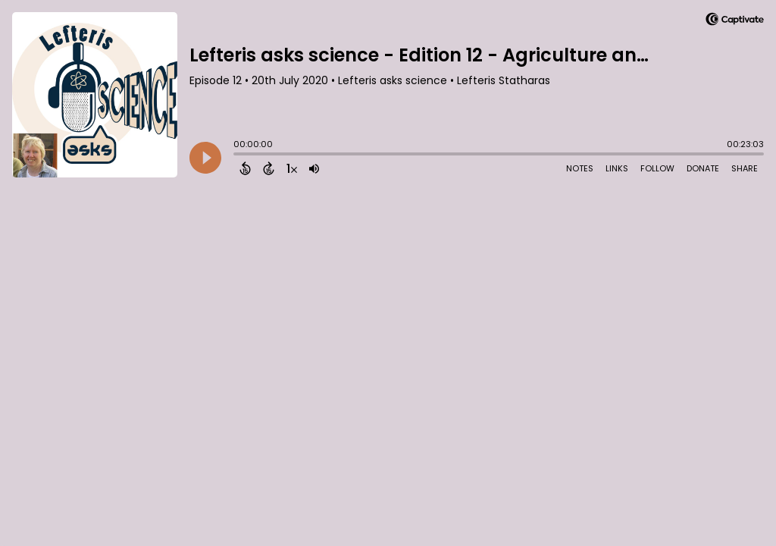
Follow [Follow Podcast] (657, 168)
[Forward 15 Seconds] (268, 168)
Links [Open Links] (616, 168)
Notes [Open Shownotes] (579, 168)
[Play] (205, 158)
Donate (703, 168)
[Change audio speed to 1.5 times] (291, 168)
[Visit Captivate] (735, 21)
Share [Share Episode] (744, 168)
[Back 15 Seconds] (245, 168)
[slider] (237, 155)
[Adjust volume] (314, 168)
